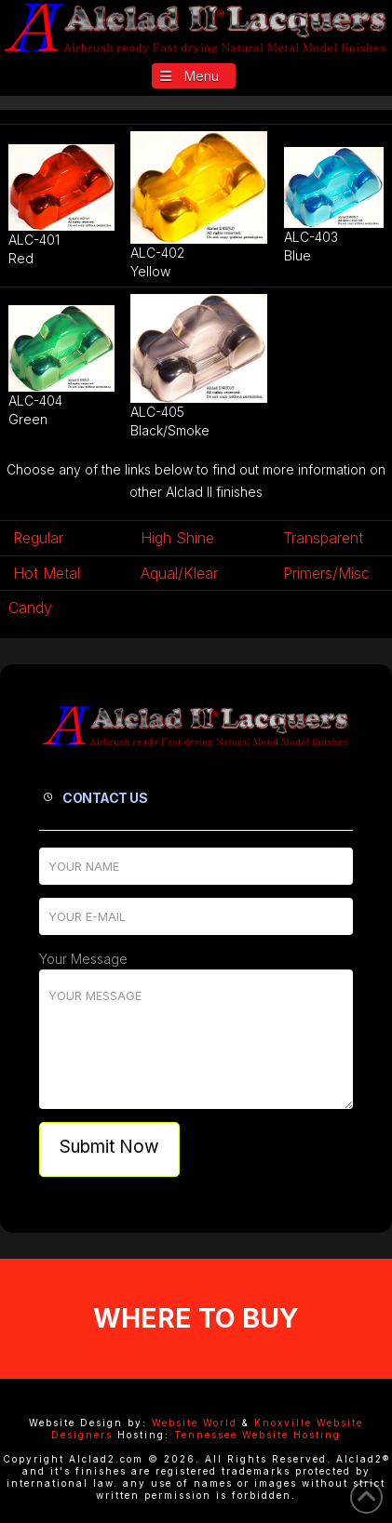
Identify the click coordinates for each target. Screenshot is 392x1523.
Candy (30, 607)
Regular (38, 537)
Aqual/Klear (179, 573)
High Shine (177, 537)
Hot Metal (46, 573)
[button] (194, 75)
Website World (194, 1422)
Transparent (323, 537)
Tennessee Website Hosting (257, 1434)
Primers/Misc (326, 573)
